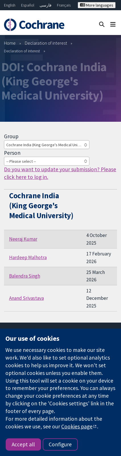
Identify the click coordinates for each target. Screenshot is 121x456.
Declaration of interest (46, 43)
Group (11, 136)
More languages (96, 5)
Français (64, 5)
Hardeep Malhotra (28, 257)
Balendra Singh (24, 276)
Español (27, 5)
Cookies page (77, 426)
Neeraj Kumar (23, 239)
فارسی (46, 5)
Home (10, 43)
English (9, 5)
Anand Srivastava (26, 298)
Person (12, 152)
